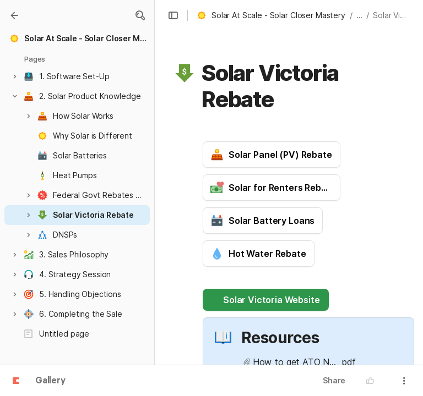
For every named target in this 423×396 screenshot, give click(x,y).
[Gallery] (14, 15)
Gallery (50, 381)
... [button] (359, 15)
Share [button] (334, 380)
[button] (140, 15)
